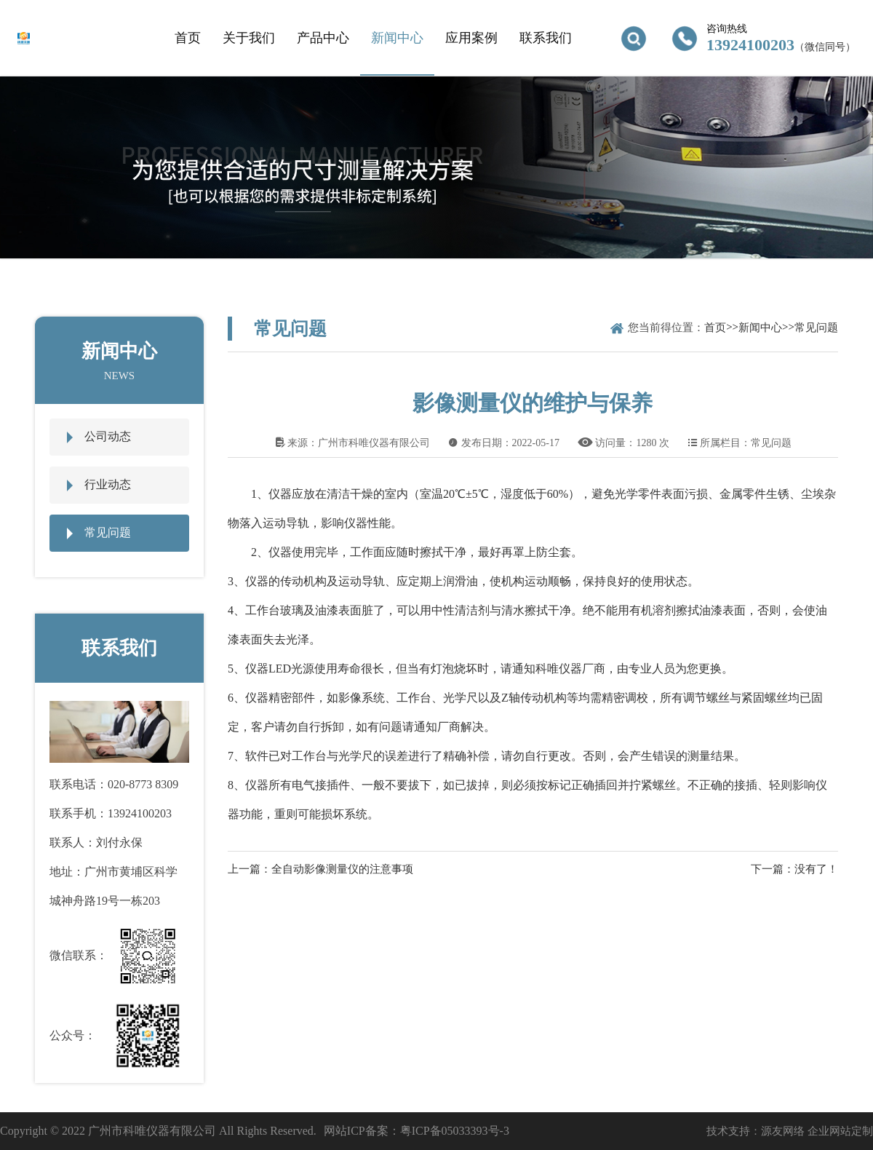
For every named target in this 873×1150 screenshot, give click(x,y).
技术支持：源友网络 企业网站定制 (789, 1131)
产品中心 (323, 38)
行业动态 (107, 484)
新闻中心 (397, 38)
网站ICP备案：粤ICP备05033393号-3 (416, 1131)
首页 (188, 38)
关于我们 (249, 38)
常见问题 (107, 532)
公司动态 (107, 436)
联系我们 (545, 38)
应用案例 (471, 38)
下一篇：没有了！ (794, 869)
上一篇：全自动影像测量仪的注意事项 (320, 869)
